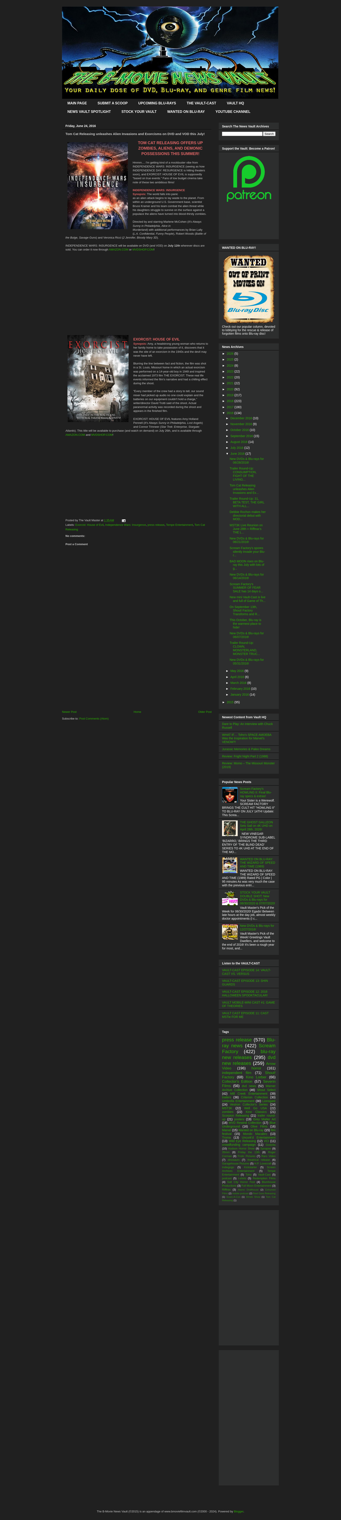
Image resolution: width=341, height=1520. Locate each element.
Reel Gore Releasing (264, 1193)
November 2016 (241, 424)
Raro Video (268, 1156)
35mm (226, 1152)
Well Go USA (255, 1108)
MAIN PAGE (77, 103)
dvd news (249, 1086)
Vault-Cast (264, 1174)
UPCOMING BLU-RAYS (157, 103)
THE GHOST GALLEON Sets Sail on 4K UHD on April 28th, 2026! (256, 825)
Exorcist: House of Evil (89, 524)
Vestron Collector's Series (249, 1104)
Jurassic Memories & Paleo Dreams (246, 749)
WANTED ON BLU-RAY (186, 112)
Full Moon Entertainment (256, 1185)
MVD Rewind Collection (245, 1122)
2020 (230, 389)
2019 (230, 395)
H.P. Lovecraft (262, 1163)
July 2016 (237, 447)
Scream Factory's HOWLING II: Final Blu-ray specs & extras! (256, 792)
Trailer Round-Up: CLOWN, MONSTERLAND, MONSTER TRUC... (245, 648)
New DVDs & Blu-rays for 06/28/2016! (247, 460)
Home (137, 711)
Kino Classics (256, 1112)
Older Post (205, 711)
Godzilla (271, 1144)
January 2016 (240, 694)
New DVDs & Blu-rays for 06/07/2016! (247, 635)
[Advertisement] (136, 675)
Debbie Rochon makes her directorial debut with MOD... (248, 515)
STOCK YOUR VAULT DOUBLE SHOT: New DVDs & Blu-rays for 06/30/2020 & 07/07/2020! (257, 898)
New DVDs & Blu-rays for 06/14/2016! (247, 576)
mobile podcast (240, 1193)
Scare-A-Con (233, 1197)
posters (239, 1119)
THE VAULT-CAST (201, 103)
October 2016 (240, 430)
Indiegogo (228, 1167)
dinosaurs (234, 1159)
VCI (266, 1141)
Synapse (265, 1148)
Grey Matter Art (264, 1119)
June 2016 (237, 453)
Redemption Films (264, 1178)
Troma (226, 1137)
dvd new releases (249, 1060)
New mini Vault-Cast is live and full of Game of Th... (248, 599)
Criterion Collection (254, 1097)
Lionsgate (269, 1101)
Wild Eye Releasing (242, 1141)
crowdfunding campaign (239, 1144)
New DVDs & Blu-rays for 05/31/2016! (247, 661)
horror (256, 1068)
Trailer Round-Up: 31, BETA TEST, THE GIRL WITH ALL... (247, 502)
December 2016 (241, 418)
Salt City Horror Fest (241, 1182)
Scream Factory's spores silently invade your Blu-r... (247, 551)
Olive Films (259, 1126)
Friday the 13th (249, 1152)
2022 (230, 377)
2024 (230, 365)
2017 (230, 407)
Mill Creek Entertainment (248, 1093)
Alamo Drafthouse (248, 1189)
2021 (230, 383)
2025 (230, 359)
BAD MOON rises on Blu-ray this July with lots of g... (247, 565)
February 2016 (240, 688)
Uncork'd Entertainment (259, 1137)
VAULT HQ (235, 103)
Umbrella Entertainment (238, 1101)
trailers (226, 1097)
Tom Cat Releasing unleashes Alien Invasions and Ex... (244, 489)
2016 (230, 413)
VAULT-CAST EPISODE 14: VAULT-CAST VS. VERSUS (246, 971)
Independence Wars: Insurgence (125, 524)
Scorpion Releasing (235, 1115)
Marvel (226, 1130)
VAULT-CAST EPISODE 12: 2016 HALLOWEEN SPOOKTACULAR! (245, 993)
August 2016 (239, 442)
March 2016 (238, 683)
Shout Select (266, 1090)
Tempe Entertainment (179, 524)
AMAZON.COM (118, 249)
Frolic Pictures (247, 1156)
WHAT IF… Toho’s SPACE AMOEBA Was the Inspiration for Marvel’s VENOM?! (246, 738)
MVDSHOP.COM (143, 249)
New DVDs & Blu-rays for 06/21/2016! (247, 540)
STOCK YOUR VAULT (139, 112)
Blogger (238, 1511)
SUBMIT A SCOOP (112, 103)
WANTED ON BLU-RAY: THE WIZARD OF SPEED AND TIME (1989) (257, 862)
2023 (230, 371)
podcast (227, 1178)
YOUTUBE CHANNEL (233, 112)
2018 (230, 401)
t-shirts (242, 1178)
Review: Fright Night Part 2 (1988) (245, 756)
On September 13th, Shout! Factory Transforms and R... (245, 610)
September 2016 (242, 436)
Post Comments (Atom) (94, 718)
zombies (227, 1112)
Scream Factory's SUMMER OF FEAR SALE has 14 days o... (246, 587)
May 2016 (237, 671)
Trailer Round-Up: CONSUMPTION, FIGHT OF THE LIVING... (243, 474)
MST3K (227, 1108)
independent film (236, 1073)
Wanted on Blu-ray (251, 1130)
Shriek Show (253, 1197)
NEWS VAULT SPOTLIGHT (89, 112)
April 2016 (237, 677)
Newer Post (69, 711)
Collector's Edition (237, 1081)
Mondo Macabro (255, 1134)
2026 (230, 353)
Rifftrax (226, 1189)
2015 (230, 702)
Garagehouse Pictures (235, 1163)
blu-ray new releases (249, 1054)
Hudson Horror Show (241, 1148)
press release (155, 524)
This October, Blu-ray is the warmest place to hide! (245, 623)
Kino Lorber (256, 1077)
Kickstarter (250, 1167)
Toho (248, 1174)
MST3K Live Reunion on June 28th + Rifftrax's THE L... (246, 528)
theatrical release (258, 1159)
